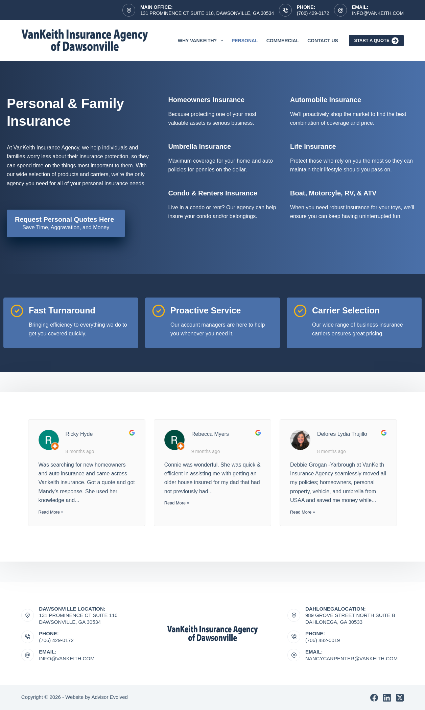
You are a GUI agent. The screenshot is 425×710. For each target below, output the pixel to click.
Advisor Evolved (109, 697)
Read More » (51, 512)
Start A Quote (376, 40)
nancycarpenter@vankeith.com (351, 658)
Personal (245, 40)
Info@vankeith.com (378, 13)
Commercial (282, 40)
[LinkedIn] (387, 698)
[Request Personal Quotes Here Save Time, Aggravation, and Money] (66, 223)
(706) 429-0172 (313, 13)
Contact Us (322, 40)
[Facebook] (374, 698)
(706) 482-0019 (322, 640)
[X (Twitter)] (400, 698)
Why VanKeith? (202, 41)
